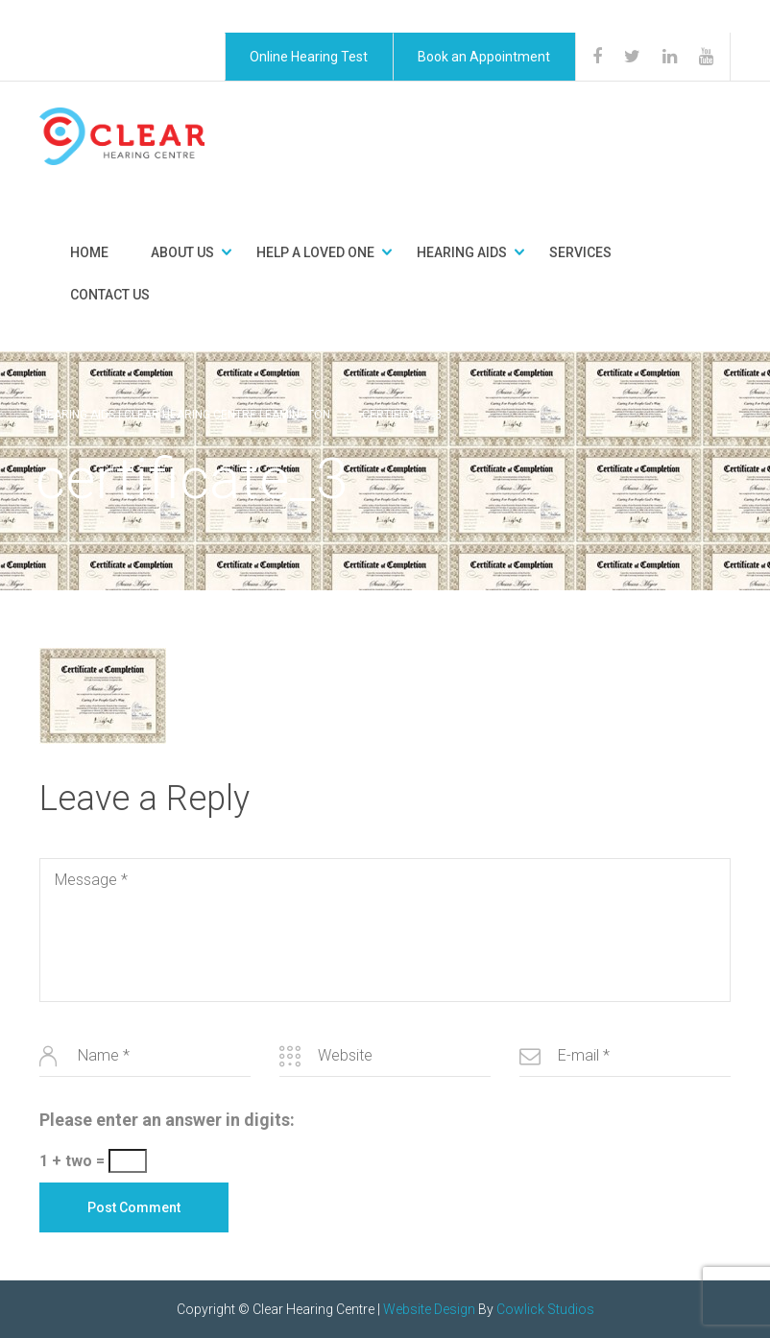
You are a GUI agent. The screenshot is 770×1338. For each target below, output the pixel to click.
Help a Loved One (315, 252)
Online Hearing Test (309, 56)
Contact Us (110, 294)
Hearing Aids (462, 252)
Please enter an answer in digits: (167, 1120)
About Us (182, 252)
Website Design (429, 1309)
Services (580, 252)
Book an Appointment (484, 56)
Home (89, 252)
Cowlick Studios (545, 1309)
